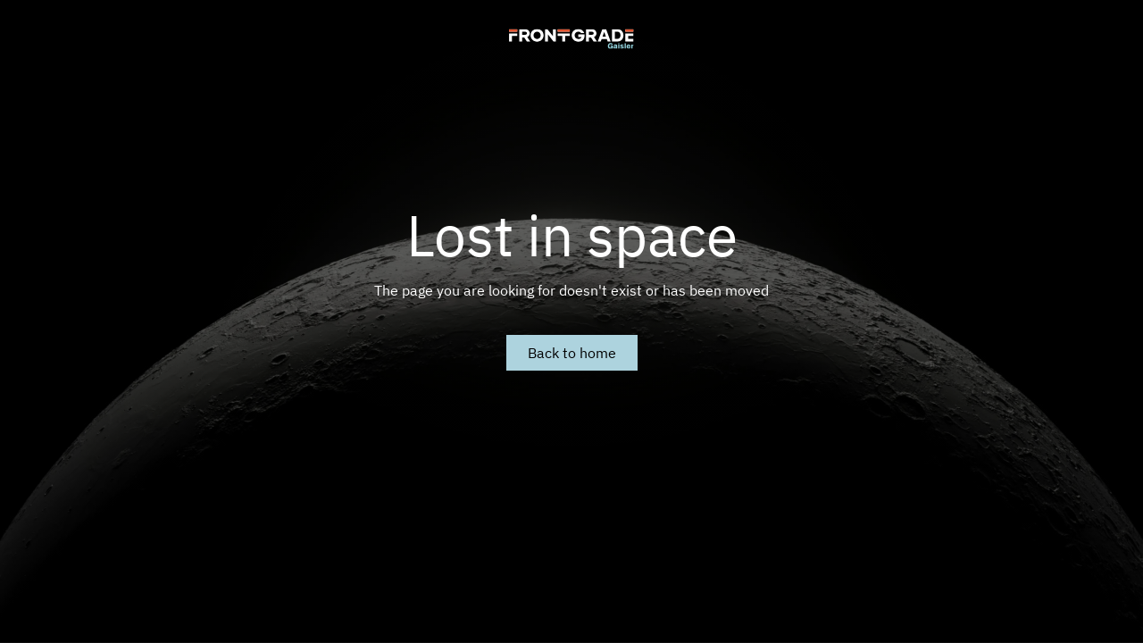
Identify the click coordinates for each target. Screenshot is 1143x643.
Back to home (572, 353)
